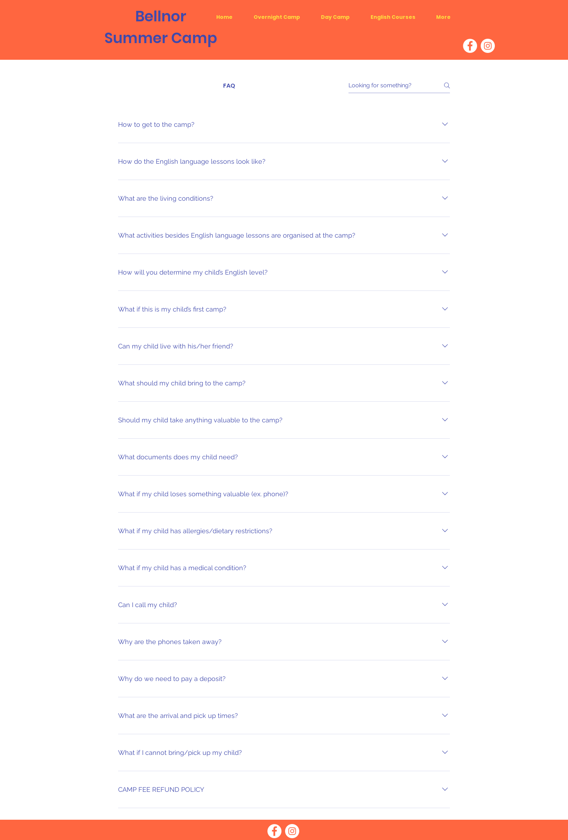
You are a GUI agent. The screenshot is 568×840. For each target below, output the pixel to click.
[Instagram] (488, 46)
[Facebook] (470, 46)
